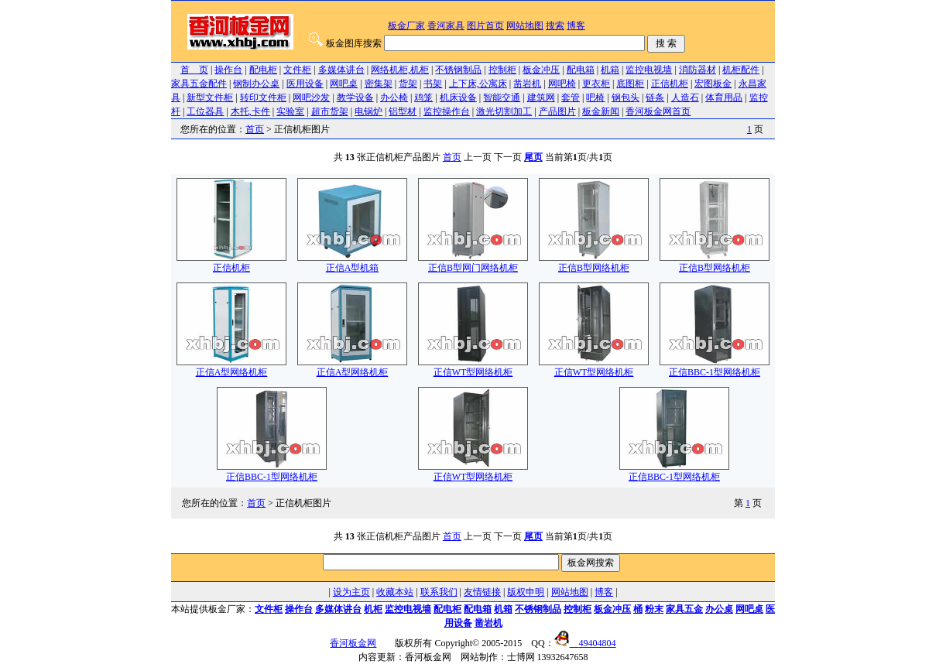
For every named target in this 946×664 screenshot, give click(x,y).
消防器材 (697, 69)
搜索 (555, 25)
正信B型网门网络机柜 (473, 262)
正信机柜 (669, 83)
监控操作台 (446, 111)
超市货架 (329, 111)
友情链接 (482, 592)
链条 (655, 97)
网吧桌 (344, 83)
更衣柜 (596, 83)
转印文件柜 (263, 97)
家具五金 (684, 609)
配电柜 (263, 69)
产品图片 (557, 111)
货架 (408, 83)
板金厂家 (406, 25)
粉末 (654, 609)
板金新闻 (600, 111)
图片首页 (485, 25)
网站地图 (524, 25)
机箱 (610, 69)
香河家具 (445, 25)
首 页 (194, 69)
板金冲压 (541, 69)
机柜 (373, 609)
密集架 (378, 83)
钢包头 (625, 97)
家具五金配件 (199, 83)
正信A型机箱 (352, 262)
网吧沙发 (311, 97)
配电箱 (581, 69)
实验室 (290, 111)
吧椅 (595, 97)
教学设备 (355, 97)
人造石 (685, 97)
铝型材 (402, 111)
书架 (432, 83)
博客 (576, 25)
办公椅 (394, 97)
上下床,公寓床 (478, 83)
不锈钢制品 (458, 69)
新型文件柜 (210, 97)
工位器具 (205, 111)
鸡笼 (423, 97)
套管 (570, 97)
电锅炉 (368, 111)
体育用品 (723, 97)
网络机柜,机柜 (400, 69)
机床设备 (458, 97)
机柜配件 (740, 69)
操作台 (228, 69)
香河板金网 (353, 643)
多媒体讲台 (341, 69)
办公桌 (719, 609)
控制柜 (502, 69)
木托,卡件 (250, 111)
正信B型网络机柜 (594, 262)
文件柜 (297, 69)
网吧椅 (562, 83)
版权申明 (525, 592)
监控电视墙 (649, 69)
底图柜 (630, 83)
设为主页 (351, 592)
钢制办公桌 (256, 83)
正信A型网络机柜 (231, 367)
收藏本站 (394, 592)
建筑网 (541, 97)
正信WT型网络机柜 (473, 367)
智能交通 (501, 97)
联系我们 (439, 592)
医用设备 (305, 83)
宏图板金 (713, 83)
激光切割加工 (504, 111)
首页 (254, 129)
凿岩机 (527, 83)
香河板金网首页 (658, 111)
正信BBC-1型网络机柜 (714, 367)
